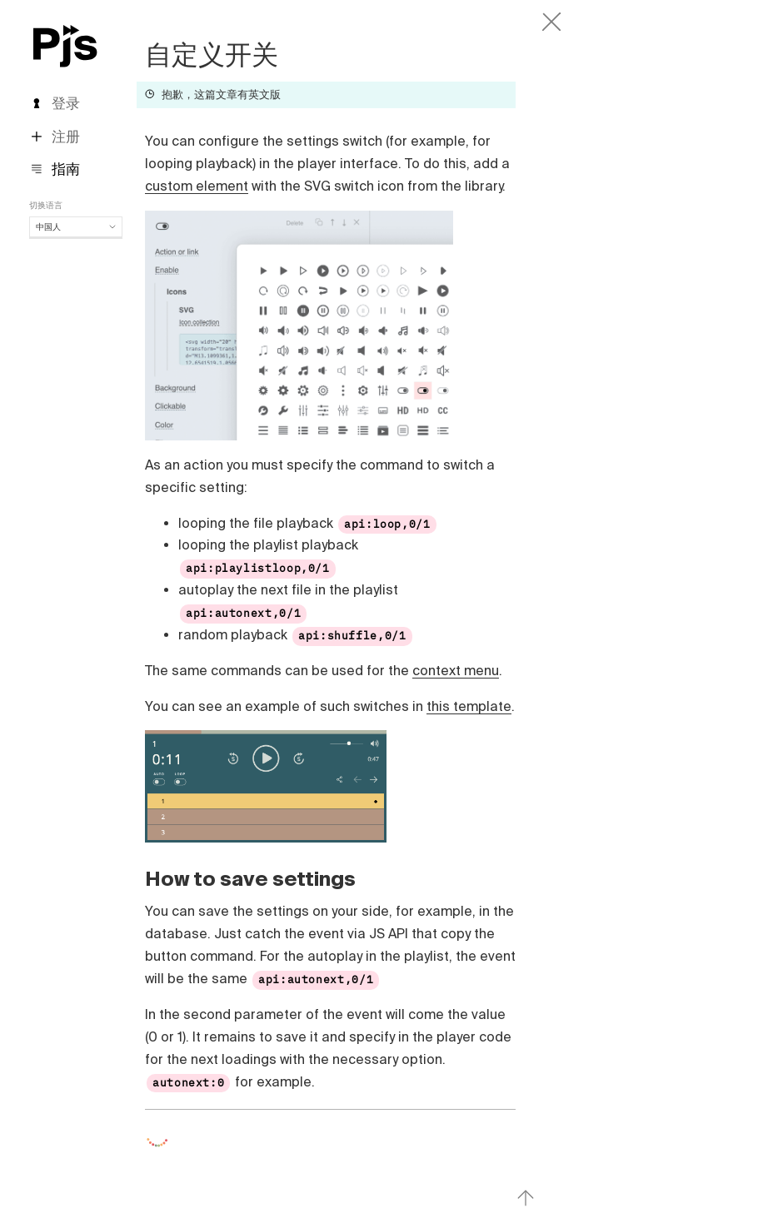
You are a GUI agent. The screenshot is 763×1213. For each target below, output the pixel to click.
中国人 (76, 226)
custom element (196, 185)
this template (468, 705)
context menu (455, 670)
